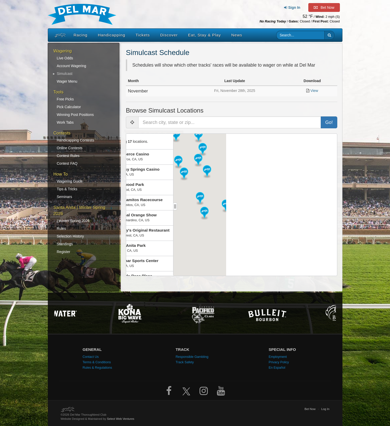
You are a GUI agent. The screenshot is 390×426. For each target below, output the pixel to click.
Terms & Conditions (97, 362)
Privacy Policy (279, 362)
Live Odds (65, 58)
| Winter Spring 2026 (73, 221)
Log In (325, 409)
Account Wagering (71, 66)
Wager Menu (67, 81)
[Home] (59, 35)
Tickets (143, 35)
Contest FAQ (67, 163)
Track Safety (185, 362)
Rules (61, 228)
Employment (278, 357)
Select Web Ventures (120, 418)
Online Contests (70, 148)
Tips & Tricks (67, 189)
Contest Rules (68, 156)
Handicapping (111, 35)
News (236, 35)
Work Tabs (65, 122)
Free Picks (65, 99)
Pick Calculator (69, 107)
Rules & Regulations (97, 367)
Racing (81, 35)
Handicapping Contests (75, 140)
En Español (277, 367)
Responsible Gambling (192, 357)
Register (63, 252)
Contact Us (91, 357)
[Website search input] (300, 35)
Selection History (70, 236)
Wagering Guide (70, 181)
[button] (329, 35)
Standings (65, 244)
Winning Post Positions (75, 115)
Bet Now (310, 409)
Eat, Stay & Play (204, 35)
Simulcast (65, 74)
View (314, 91)
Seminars (64, 197)
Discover (169, 35)
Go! (329, 122)
